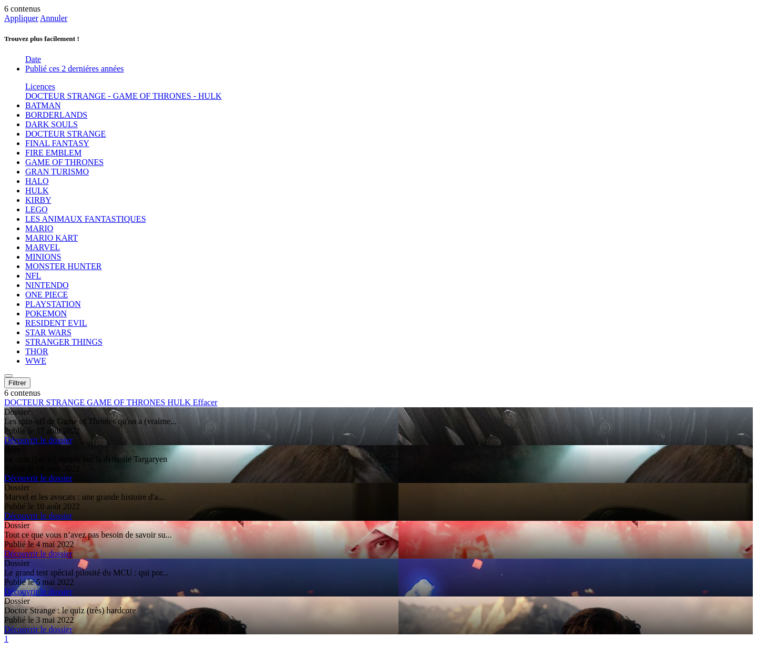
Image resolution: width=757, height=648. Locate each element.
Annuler (53, 18)
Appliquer (21, 18)
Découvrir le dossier (38, 440)
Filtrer (17, 383)
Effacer (205, 402)
